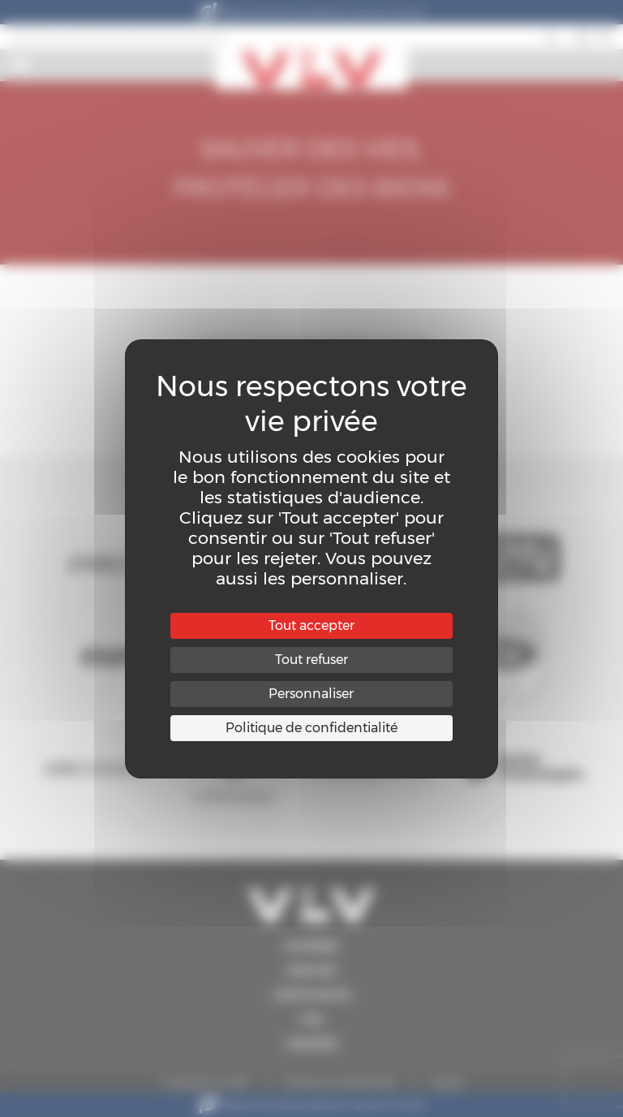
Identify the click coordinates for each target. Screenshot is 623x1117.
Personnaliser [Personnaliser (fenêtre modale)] (311, 693)
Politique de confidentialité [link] (311, 727)
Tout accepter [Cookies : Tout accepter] (311, 625)
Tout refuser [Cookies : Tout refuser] (311, 659)
